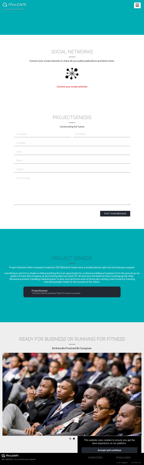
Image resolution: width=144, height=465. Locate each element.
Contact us (136, 462)
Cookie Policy (95, 457)
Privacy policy (123, 457)
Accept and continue (109, 450)
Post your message (115, 213)
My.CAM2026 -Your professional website (19, 457)
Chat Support (122, 462)
